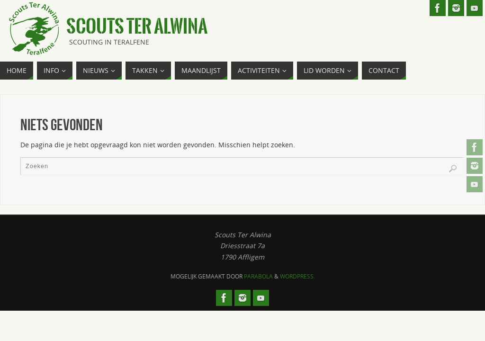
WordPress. (297, 276)
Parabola (258, 276)
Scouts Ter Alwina (136, 26)
